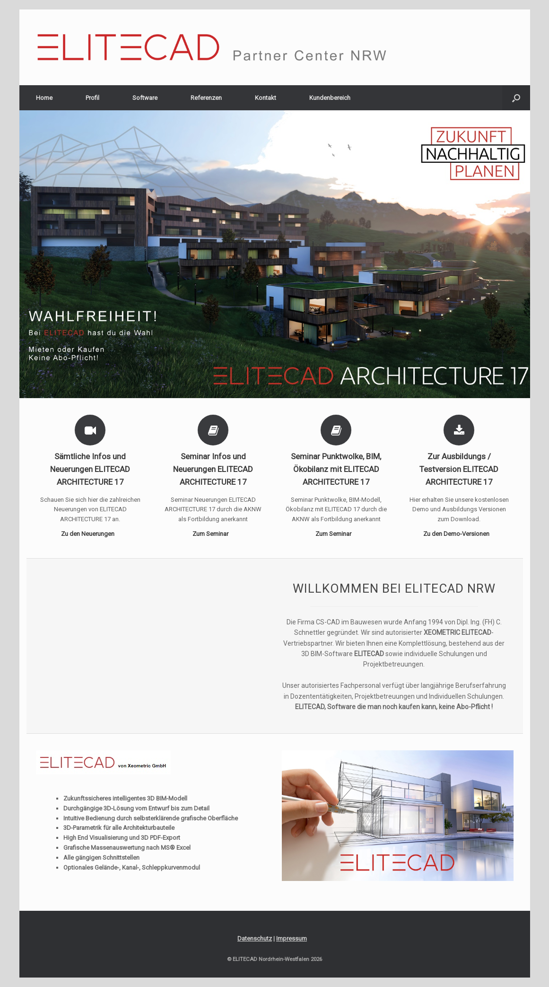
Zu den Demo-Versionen (459, 533)
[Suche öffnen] (516, 97)
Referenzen (206, 97)
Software (144, 97)
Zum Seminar (213, 533)
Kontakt (265, 97)
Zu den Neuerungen (90, 533)
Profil (92, 97)
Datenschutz (254, 938)
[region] (274, 254)
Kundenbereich (329, 97)
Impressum (291, 938)
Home (44, 97)
